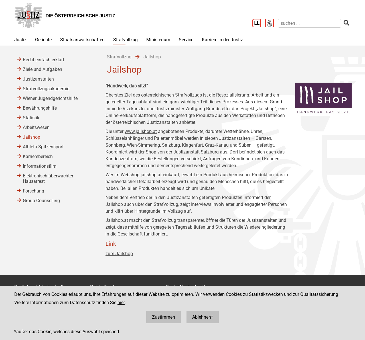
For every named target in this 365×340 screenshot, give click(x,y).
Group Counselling (41, 200)
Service (186, 39)
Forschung (33, 191)
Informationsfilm (39, 166)
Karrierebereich (38, 156)
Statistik (31, 117)
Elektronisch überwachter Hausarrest (48, 178)
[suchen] (309, 23)
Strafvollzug (125, 39)
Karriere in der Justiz (222, 39)
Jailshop (31, 137)
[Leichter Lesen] (258, 23)
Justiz (20, 39)
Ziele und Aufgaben (42, 69)
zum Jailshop (119, 253)
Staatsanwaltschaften (82, 39)
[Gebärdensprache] (271, 23)
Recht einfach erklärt (43, 59)
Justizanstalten (38, 79)
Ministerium (158, 39)
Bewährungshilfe (40, 108)
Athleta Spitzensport (43, 146)
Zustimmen (163, 317)
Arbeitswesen (36, 127)
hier (121, 302)
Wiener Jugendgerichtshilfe (50, 98)
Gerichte (43, 39)
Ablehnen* (202, 317)
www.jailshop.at (141, 131)
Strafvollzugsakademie (46, 88)
